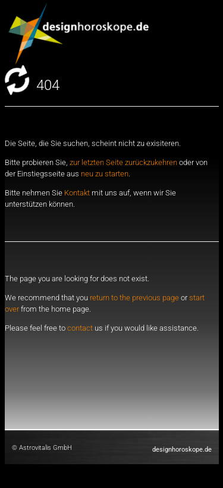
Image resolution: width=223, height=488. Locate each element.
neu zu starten (104, 173)
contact (80, 328)
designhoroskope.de (182, 449)
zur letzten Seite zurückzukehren (123, 162)
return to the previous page (135, 297)
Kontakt (77, 192)
